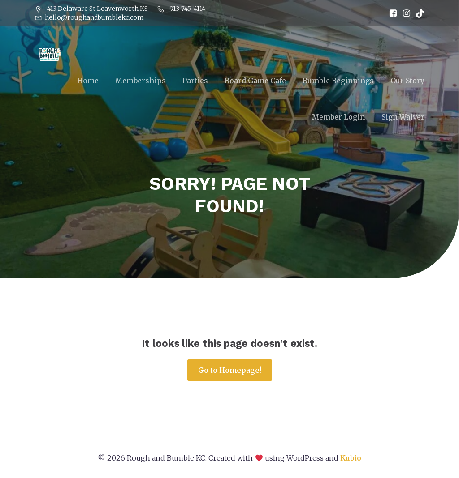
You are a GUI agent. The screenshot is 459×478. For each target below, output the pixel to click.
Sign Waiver (402, 117)
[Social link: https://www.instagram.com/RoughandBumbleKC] (404, 13)
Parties (195, 81)
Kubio (350, 459)
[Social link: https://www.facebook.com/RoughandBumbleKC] (391, 13)
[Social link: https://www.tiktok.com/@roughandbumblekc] (417, 13)
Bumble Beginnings (338, 81)
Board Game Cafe (255, 81)
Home (88, 81)
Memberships (140, 81)
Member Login (338, 117)
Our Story (407, 81)
